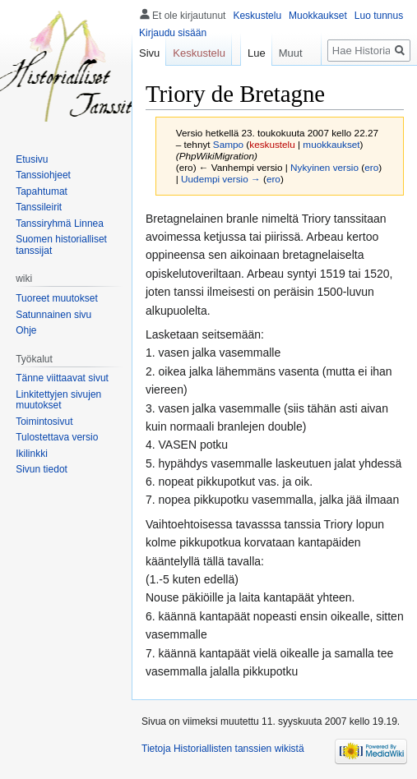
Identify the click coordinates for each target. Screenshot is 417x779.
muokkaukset (331, 144)
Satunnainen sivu (53, 314)
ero (371, 167)
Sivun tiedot (41, 469)
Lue (250, 53)
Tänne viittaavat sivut (62, 378)
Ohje (26, 330)
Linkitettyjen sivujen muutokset (58, 400)
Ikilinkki (32, 453)
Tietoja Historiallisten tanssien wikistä (222, 748)
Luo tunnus (378, 15)
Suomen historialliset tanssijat (61, 244)
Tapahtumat (41, 191)
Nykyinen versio (324, 167)
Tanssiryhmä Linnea (60, 223)
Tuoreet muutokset (57, 298)
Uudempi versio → (221, 178)
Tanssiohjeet (43, 175)
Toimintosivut (44, 421)
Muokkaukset (318, 15)
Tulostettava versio (57, 437)
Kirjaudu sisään (172, 33)
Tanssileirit (39, 207)
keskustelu (272, 144)
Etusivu (32, 159)
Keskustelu (257, 15)
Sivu (149, 53)
